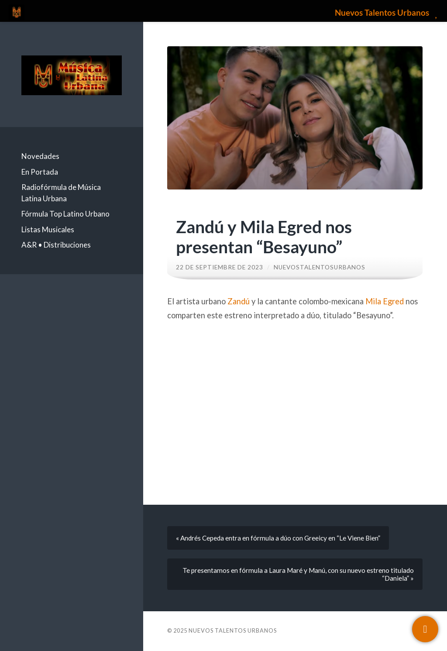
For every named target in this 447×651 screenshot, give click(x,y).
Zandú (238, 301)
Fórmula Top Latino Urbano (65, 213)
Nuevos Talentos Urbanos (233, 630)
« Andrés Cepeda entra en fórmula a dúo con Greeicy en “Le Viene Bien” (278, 538)
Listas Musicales (47, 229)
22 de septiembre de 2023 (219, 267)
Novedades (40, 156)
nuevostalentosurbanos (319, 267)
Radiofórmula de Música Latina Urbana (61, 193)
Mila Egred (384, 301)
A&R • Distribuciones (56, 244)
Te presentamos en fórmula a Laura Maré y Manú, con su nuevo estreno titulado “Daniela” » (298, 574)
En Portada (39, 171)
